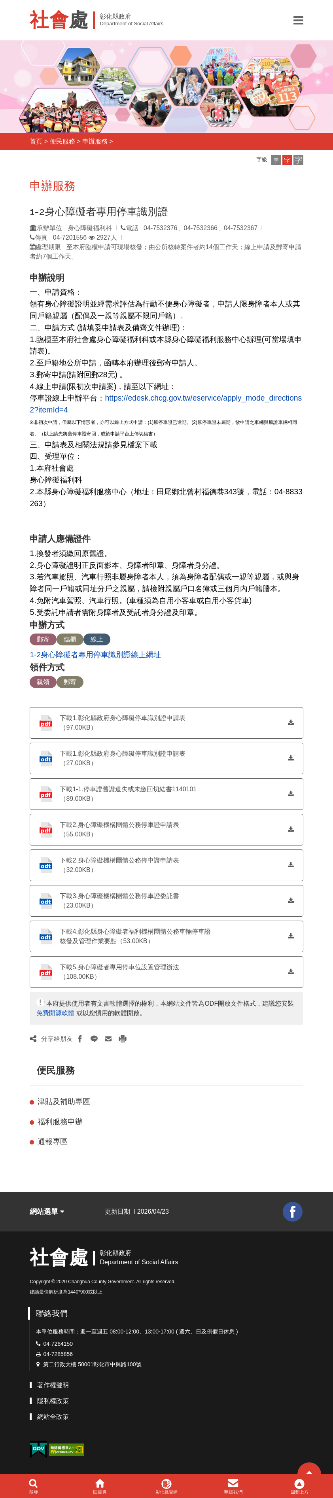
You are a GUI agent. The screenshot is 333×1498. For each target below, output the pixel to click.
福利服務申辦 (60, 1122)
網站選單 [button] (47, 1212)
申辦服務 (95, 141)
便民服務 (62, 141)
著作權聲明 (53, 1385)
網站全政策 (53, 1416)
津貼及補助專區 (64, 1101)
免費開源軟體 (55, 1013)
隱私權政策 (53, 1401)
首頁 (36, 141)
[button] (298, 20)
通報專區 (53, 1141)
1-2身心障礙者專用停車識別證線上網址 (95, 655)
